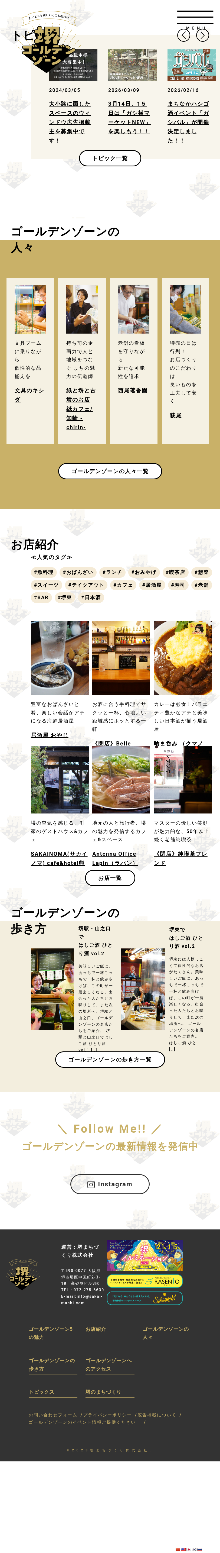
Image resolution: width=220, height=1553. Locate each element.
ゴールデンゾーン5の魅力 (51, 1333)
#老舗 (202, 585)
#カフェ (123, 585)
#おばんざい (78, 572)
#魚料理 (44, 572)
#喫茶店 (176, 572)
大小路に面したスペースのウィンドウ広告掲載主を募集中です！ (70, 122)
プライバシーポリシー (107, 1415)
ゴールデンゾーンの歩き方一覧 (110, 1059)
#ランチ (112, 572)
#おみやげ (144, 572)
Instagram (110, 1184)
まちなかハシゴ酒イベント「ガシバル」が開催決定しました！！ (188, 122)
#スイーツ (46, 585)
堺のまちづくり (104, 1392)
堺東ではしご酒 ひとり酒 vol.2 (186, 938)
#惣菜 (202, 572)
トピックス (41, 1392)
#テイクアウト (86, 585)
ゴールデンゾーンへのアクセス (109, 1365)
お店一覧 (110, 878)
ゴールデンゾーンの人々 (166, 1333)
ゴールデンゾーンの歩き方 (52, 1365)
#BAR (41, 597)
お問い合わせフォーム (53, 1415)
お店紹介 (96, 1329)
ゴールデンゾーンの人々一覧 (110, 471)
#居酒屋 (152, 585)
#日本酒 (91, 597)
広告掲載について (156, 1415)
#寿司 (178, 585)
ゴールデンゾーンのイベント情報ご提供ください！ (85, 1422)
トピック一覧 (110, 158)
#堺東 (65, 597)
